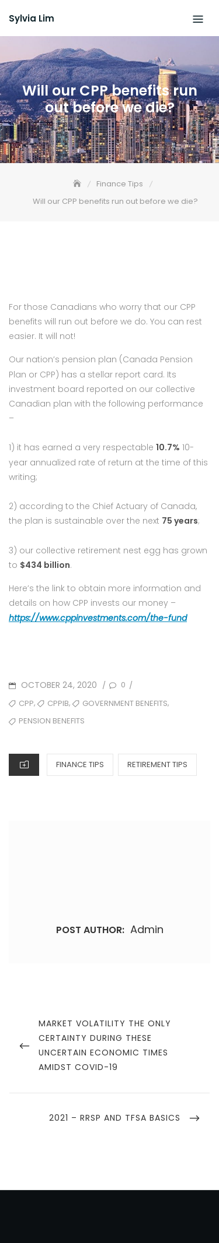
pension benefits (52, 720)
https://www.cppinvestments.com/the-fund (98, 618)
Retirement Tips (157, 764)
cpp (26, 703)
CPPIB (58, 703)
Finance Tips (80, 764)
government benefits (125, 703)
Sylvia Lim (31, 18)
